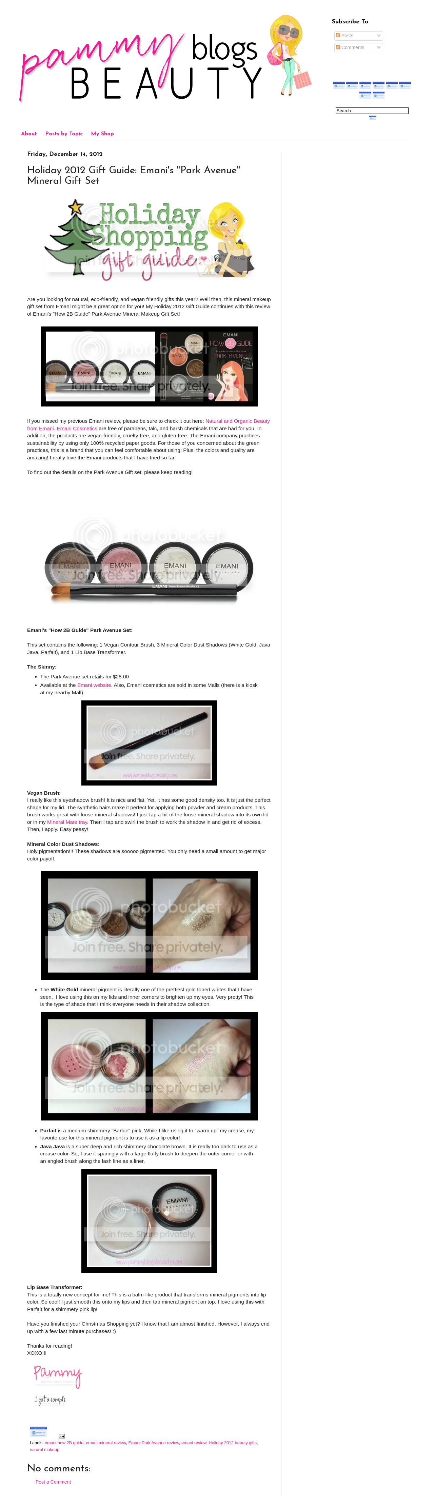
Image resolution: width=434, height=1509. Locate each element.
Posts (344, 35)
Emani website (94, 685)
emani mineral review (106, 1443)
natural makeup (44, 1449)
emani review (193, 1443)
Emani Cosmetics (77, 428)
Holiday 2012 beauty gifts (233, 1443)
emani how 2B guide (64, 1443)
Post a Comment (53, 1482)
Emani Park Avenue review (154, 1443)
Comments (350, 47)
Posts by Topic (64, 134)
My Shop (102, 134)
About (29, 134)
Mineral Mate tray (67, 822)
